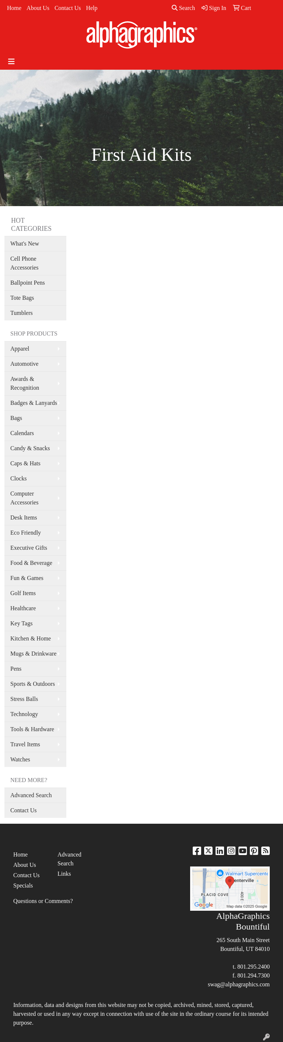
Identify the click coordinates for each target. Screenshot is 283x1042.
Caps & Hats (25, 463)
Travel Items (25, 744)
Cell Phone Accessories (24, 263)
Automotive (24, 364)
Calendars (22, 433)
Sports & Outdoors (32, 684)
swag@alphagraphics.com (239, 984)
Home (14, 8)
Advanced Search (31, 795)
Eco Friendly (25, 532)
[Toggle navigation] (11, 61)
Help (91, 8)
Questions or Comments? (43, 901)
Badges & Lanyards (33, 403)
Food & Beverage (31, 563)
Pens (15, 669)
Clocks (18, 478)
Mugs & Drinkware (33, 653)
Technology (24, 714)
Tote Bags (22, 298)
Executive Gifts (28, 548)
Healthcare (23, 608)
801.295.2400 (253, 966)
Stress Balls (24, 699)
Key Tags (21, 623)
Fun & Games (26, 578)
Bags (16, 418)
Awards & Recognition (24, 383)
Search (183, 8)
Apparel (19, 348)
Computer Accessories (24, 498)
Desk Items (23, 517)
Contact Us (68, 8)
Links (64, 874)
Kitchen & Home (30, 638)
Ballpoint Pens (27, 282)
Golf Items (23, 593)
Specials (23, 885)
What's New (24, 243)
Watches (20, 759)
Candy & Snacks (30, 448)
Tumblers (21, 313)
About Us (38, 8)
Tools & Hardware (32, 729)
